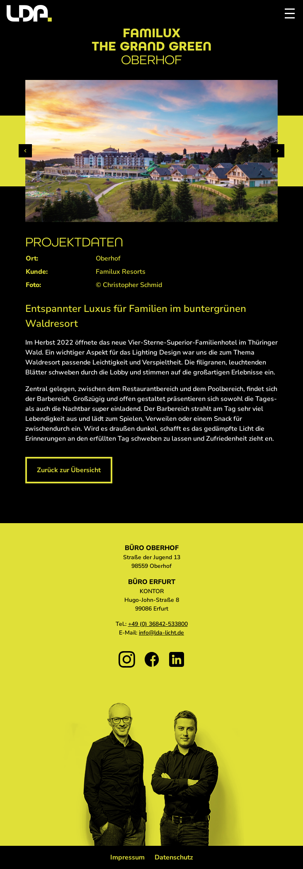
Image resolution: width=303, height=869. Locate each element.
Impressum (127, 857)
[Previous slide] (25, 150)
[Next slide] (277, 150)
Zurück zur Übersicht (69, 470)
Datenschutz (174, 857)
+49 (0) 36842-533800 (158, 624)
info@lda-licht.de (161, 633)
